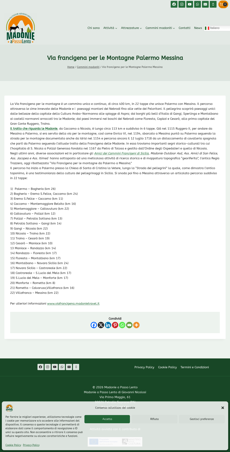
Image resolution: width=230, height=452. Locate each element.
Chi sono (94, 28)
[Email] (205, 4)
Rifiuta (154, 419)
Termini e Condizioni (195, 367)
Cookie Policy (13, 445)
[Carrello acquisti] (223, 4)
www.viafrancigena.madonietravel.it (73, 303)
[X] (101, 325)
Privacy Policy (31, 445)
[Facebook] (174, 4)
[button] (223, 408)
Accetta (107, 419)
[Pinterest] (115, 325)
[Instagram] (182, 4)
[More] (136, 325)
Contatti (184, 28)
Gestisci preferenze (202, 419)
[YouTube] (189, 4)
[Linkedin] (108, 325)
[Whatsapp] (122, 325)
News (198, 28)
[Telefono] (213, 4)
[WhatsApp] (197, 4)
